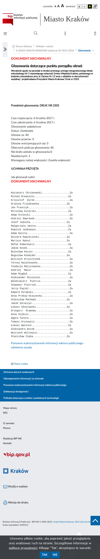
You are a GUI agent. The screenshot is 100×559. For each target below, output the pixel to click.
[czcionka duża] (63, 6)
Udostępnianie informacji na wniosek (23, 378)
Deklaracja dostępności (15, 391)
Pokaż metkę (21, 364)
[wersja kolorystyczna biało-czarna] (84, 6)
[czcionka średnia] (58, 6)
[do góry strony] (95, 520)
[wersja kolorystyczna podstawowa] (79, 6)
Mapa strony (10, 408)
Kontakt (7, 443)
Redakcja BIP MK (12, 438)
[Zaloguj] (95, 34)
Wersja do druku (15, 503)
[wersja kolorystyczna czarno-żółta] (90, 6)
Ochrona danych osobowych (18, 372)
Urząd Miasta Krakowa (63, 522)
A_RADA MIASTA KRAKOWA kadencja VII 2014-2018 (45, 50)
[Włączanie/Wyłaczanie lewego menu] (5, 49)
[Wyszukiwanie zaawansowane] (35, 33)
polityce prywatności (23, 548)
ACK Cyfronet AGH (84, 522)
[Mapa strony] (66, 34)
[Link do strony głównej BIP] (50, 19)
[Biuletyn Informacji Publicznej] (50, 456)
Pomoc (7, 428)
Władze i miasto (44, 46)
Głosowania (84, 50)
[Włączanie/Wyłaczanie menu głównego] (5, 34)
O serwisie (8, 423)
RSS (5, 413)
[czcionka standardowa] (55, 6)
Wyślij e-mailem (15, 487)
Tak (44, 554)
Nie (55, 554)
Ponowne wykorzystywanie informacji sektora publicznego (34, 385)
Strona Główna (24, 46)
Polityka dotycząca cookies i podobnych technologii (31, 398)
